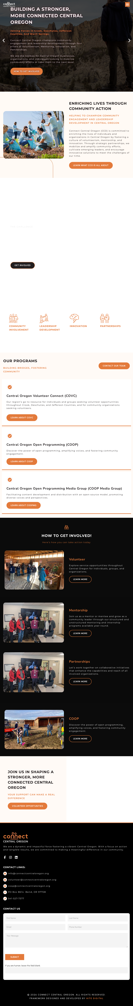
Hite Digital (95, 998)
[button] (127, 4)
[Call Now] (5, 898)
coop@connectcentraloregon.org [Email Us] (29, 886)
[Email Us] (5, 873)
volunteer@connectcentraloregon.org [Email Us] (32, 879)
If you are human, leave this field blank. (23, 966)
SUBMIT (14, 957)
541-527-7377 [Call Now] (16, 898)
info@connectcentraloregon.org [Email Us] (28, 873)
